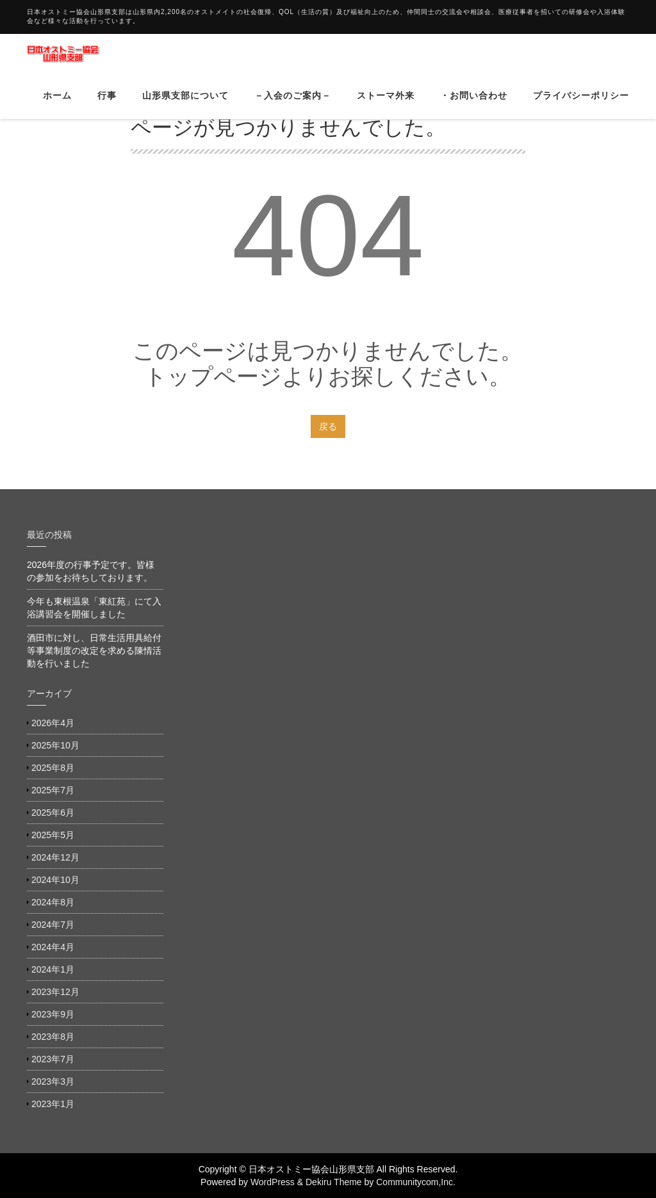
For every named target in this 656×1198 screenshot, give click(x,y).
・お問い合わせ (473, 105)
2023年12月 (55, 992)
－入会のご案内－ (292, 105)
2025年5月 (52, 835)
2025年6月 (52, 812)
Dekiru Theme (334, 1182)
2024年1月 (52, 969)
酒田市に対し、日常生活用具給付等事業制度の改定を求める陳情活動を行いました (94, 650)
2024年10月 (55, 880)
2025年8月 (52, 768)
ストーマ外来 (385, 105)
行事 (107, 105)
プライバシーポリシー (581, 105)
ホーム (57, 105)
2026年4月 (52, 723)
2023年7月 (52, 1059)
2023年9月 (52, 1014)
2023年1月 (52, 1104)
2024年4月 (52, 947)
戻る (328, 426)
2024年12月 (55, 857)
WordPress (272, 1182)
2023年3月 (52, 1081)
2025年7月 (52, 790)
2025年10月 (55, 745)
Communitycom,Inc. (415, 1182)
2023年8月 (52, 1037)
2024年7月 (52, 924)
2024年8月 (52, 902)
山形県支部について (185, 105)
